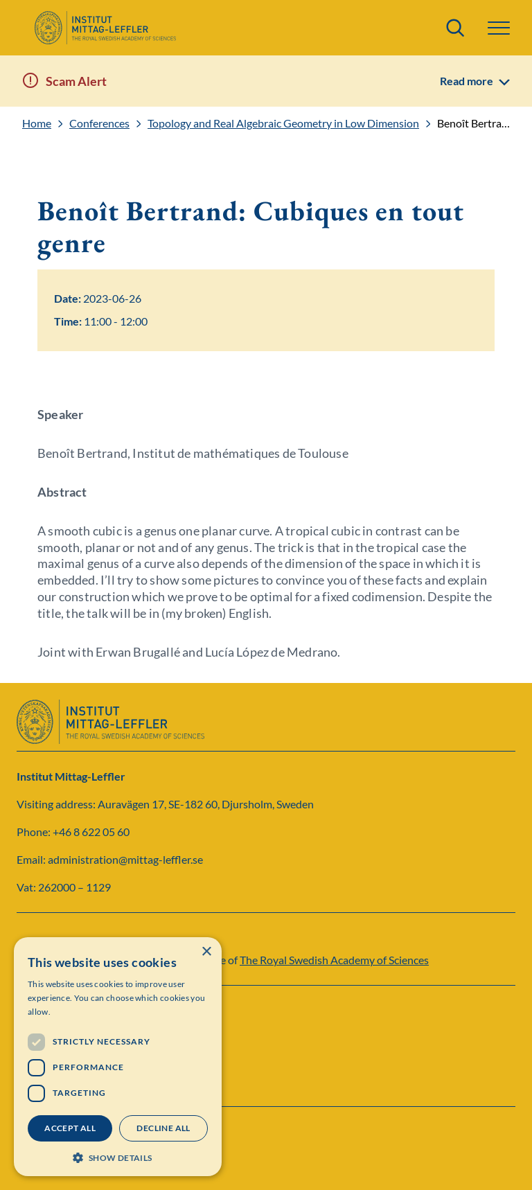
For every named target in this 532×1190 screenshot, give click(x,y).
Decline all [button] (163, 1128)
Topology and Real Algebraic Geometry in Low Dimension (283, 123)
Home (36, 123)
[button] (499, 28)
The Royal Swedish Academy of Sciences (334, 959)
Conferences (99, 123)
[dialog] (118, 1056)
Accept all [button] (70, 1128)
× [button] (206, 952)
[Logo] (105, 27)
